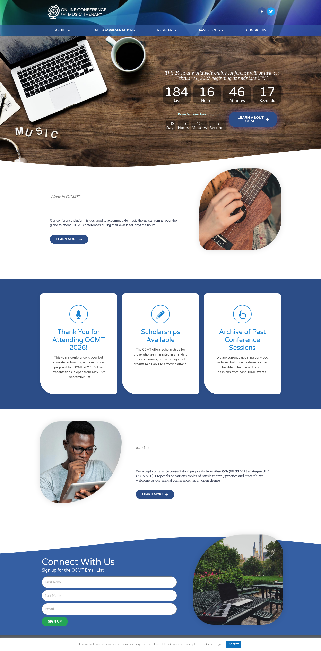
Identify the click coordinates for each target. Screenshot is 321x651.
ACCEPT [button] (234, 644)
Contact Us (256, 30)
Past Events (211, 30)
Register (166, 30)
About (62, 30)
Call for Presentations (114, 30)
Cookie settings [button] (211, 644)
